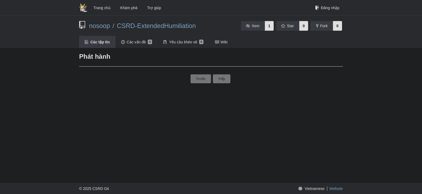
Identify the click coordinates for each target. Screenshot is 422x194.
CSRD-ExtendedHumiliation (156, 25)
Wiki (221, 42)
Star (287, 26)
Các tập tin (97, 42)
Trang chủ (102, 8)
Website (336, 188)
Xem (252, 26)
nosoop (99, 25)
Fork (322, 26)
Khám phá (129, 8)
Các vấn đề (136, 42)
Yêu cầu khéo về (183, 42)
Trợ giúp (154, 8)
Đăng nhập (327, 8)
